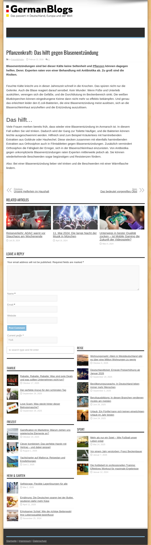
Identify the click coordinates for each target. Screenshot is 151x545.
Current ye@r (15, 335)
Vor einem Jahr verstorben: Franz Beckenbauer (116, 451)
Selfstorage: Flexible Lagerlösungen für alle (44, 484)
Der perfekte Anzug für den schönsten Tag (43, 390)
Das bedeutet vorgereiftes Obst (114, 190)
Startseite (11, 541)
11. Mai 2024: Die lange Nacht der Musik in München (75, 234)
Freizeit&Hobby (17, 60)
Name (10, 293)
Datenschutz (39, 541)
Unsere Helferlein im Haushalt (37, 190)
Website (11, 315)
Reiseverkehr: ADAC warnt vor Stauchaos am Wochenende (25, 234)
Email (10, 304)
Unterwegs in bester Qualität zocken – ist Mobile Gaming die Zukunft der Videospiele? (120, 236)
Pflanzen (99, 66)
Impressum (25, 541)
